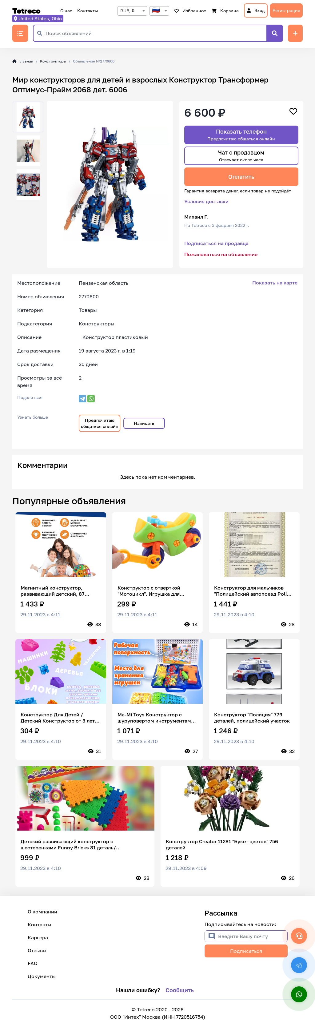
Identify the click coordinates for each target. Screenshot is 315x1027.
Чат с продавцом (241, 155)
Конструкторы (53, 61)
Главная (22, 61)
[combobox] (132, 11)
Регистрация (286, 10)
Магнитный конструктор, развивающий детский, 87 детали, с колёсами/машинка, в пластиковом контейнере (59, 591)
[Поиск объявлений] (156, 33)
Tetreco (26, 10)
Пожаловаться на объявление (220, 254)
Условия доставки (206, 201)
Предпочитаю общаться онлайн (99, 423)
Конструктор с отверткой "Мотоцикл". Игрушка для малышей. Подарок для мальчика (149, 591)
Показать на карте (274, 283)
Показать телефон (241, 134)
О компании (42, 911)
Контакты (87, 10)
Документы (42, 976)
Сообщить (179, 990)
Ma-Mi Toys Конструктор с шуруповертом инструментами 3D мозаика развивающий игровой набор (156, 717)
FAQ (33, 963)
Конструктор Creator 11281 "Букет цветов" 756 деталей (222, 844)
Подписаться (246, 951)
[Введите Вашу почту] (252, 936)
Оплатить (241, 176)
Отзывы (37, 950)
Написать (144, 423)
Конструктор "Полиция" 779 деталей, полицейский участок (252, 717)
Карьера (38, 937)
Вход (256, 10)
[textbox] (159, 10)
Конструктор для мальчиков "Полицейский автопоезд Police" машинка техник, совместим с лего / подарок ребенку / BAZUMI (254, 591)
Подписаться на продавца (216, 243)
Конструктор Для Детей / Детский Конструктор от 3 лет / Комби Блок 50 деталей (59, 717)
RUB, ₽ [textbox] (127, 10)
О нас (66, 10)
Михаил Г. (196, 217)
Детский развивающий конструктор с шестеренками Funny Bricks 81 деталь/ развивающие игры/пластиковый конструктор (78, 844)
